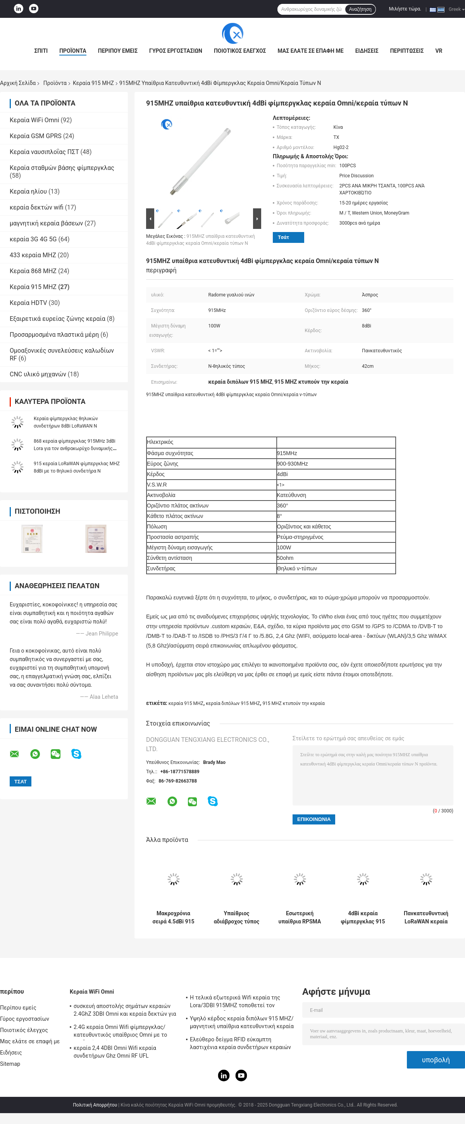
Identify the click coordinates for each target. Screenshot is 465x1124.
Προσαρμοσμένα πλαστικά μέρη (54, 334)
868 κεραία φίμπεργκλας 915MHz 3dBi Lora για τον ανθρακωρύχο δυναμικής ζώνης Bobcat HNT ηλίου (74, 448)
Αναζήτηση (360, 9)
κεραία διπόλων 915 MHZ (233, 703)
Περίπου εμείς (118, 51)
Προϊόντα (72, 51)
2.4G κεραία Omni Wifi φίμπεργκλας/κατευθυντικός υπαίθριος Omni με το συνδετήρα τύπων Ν (120, 1032)
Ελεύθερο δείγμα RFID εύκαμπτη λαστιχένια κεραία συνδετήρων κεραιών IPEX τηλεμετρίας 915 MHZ (240, 1044)
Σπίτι (41, 51)
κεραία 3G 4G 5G (33, 239)
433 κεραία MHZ (33, 255)
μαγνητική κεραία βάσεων (46, 223)
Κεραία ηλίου (28, 191)
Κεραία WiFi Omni (34, 120)
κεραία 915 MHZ (186, 703)
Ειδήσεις (367, 51)
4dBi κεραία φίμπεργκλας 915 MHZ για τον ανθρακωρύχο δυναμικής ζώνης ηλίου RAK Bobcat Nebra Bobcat (363, 917)
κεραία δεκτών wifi (37, 207)
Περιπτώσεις (407, 51)
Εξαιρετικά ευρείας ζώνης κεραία (57, 318)
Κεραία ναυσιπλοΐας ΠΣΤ (44, 152)
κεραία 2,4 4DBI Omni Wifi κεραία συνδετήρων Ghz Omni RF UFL (115, 1052)
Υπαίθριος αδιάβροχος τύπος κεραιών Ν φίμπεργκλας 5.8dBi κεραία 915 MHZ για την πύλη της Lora (237, 917)
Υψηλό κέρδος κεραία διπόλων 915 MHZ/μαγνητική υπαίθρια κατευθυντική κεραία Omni (242, 1023)
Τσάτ (283, 237)
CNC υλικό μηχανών (38, 374)
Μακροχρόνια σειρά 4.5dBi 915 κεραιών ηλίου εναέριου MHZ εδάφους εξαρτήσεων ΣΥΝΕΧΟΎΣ (173, 917)
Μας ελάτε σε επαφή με (310, 51)
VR (438, 51)
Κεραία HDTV (28, 303)
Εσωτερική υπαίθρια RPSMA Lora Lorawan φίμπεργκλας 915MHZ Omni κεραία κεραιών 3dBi (300, 917)
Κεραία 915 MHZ (93, 83)
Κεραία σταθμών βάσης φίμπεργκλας (62, 167)
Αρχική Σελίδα (18, 83)
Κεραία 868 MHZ (33, 271)
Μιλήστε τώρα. (405, 9)
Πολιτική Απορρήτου (95, 1105)
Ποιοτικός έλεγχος (240, 51)
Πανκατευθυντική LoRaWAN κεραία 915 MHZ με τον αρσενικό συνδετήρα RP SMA (426, 917)
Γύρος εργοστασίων (175, 51)
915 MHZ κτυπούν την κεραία (293, 703)
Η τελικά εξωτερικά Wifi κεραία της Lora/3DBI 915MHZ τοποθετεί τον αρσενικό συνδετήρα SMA (235, 1002)
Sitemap (10, 1064)
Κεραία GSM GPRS (36, 136)
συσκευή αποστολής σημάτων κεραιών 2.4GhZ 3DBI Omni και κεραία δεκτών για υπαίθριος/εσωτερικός (125, 1011)
